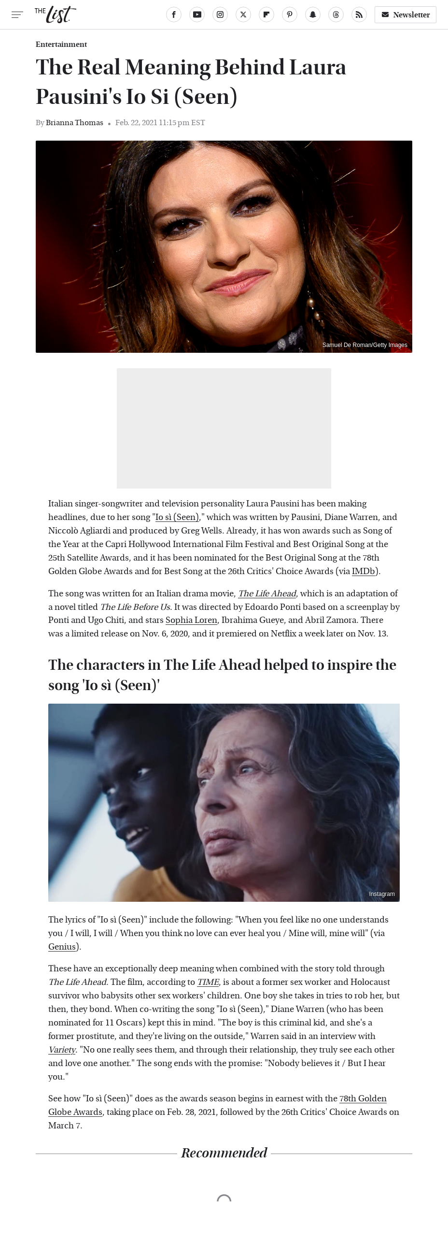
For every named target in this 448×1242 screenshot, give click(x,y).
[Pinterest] (289, 14)
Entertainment (61, 44)
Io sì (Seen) (177, 517)
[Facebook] (174, 14)
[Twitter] (243, 14)
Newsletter (405, 14)
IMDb (363, 571)
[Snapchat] (313, 14)
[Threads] (336, 14)
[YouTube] (197, 14)
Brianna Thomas (74, 122)
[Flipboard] (266, 14)
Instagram (382, 894)
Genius (62, 947)
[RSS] (359, 14)
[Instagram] (220, 14)
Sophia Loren (191, 620)
